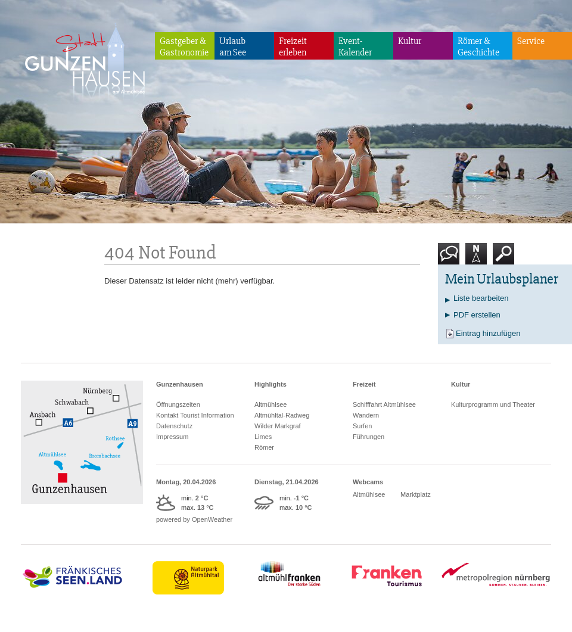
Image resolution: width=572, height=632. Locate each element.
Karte (476, 258)
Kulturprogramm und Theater (493, 404)
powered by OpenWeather (194, 519)
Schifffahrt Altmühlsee (384, 404)
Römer (264, 447)
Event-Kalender (355, 46)
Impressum (172, 436)
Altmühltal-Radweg (281, 415)
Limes (263, 436)
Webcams (368, 481)
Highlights (270, 384)
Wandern (366, 415)
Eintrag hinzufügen (488, 333)
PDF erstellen (476, 314)
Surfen (362, 425)
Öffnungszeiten (178, 404)
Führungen (368, 436)
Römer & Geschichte (478, 46)
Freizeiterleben (293, 46)
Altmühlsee (270, 404)
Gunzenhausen (179, 384)
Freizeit (364, 384)
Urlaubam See (232, 46)
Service (531, 41)
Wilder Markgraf (277, 425)
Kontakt (451, 258)
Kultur (409, 41)
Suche (504, 258)
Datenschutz (174, 425)
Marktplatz (415, 494)
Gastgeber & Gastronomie (184, 46)
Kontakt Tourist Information (195, 415)
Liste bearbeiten (481, 298)
